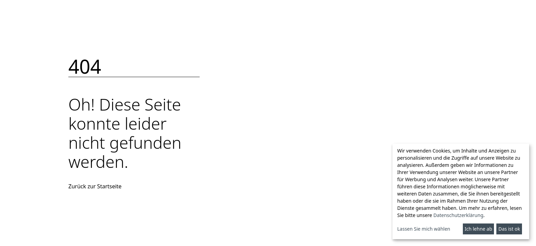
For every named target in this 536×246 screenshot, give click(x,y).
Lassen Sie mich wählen (423, 229)
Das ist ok (509, 229)
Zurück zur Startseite (95, 186)
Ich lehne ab (478, 229)
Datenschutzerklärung (458, 215)
